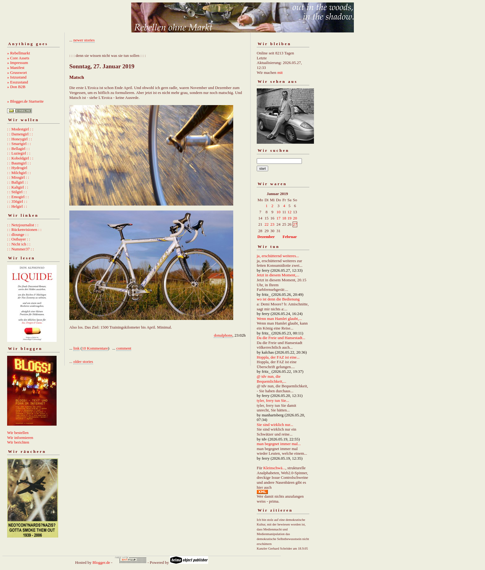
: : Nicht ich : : (18, 244)
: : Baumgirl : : (19, 163)
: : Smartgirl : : (19, 143)
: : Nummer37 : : (20, 249)
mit (280, 72)
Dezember (266, 236)
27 (295, 224)
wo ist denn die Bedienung (278, 299)
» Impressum (17, 62)
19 (289, 218)
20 (295, 218)
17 (279, 218)
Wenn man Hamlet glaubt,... (279, 318)
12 (289, 212)
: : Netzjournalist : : (22, 225)
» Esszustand (17, 82)
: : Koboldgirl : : (20, 158)
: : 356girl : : (17, 201)
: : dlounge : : (17, 234)
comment (123, 348)
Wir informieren (20, 437)
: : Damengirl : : (20, 134)
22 (266, 224)
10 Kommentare (95, 348)
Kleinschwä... (274, 468)
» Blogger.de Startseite (25, 101)
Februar (290, 236)
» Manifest (15, 67)
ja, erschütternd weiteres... (278, 255)
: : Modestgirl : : (20, 129)
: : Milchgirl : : (19, 172)
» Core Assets (18, 58)
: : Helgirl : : (17, 206)
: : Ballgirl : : (17, 182)
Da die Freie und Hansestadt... (281, 337)
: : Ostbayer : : (18, 239)
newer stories (84, 40)
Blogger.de (101, 562)
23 (272, 224)
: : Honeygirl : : (19, 139)
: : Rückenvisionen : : (24, 229)
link (76, 348)
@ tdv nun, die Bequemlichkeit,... (271, 379)
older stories (83, 361)
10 (279, 212)
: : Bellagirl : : (18, 148)
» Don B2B (16, 86)
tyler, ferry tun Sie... (273, 400)
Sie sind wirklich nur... (275, 424)
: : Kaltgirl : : (17, 187)
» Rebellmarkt (18, 53)
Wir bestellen (17, 432)
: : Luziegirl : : (18, 153)
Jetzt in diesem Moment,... (278, 275)
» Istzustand (16, 77)
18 (284, 218)
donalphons (223, 335)
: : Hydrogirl (17, 167)
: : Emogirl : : (18, 196)
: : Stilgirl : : (17, 191)
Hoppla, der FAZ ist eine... (278, 357)
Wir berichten (18, 442)
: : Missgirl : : (18, 177)
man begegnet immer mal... (279, 443)
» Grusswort (17, 72)
